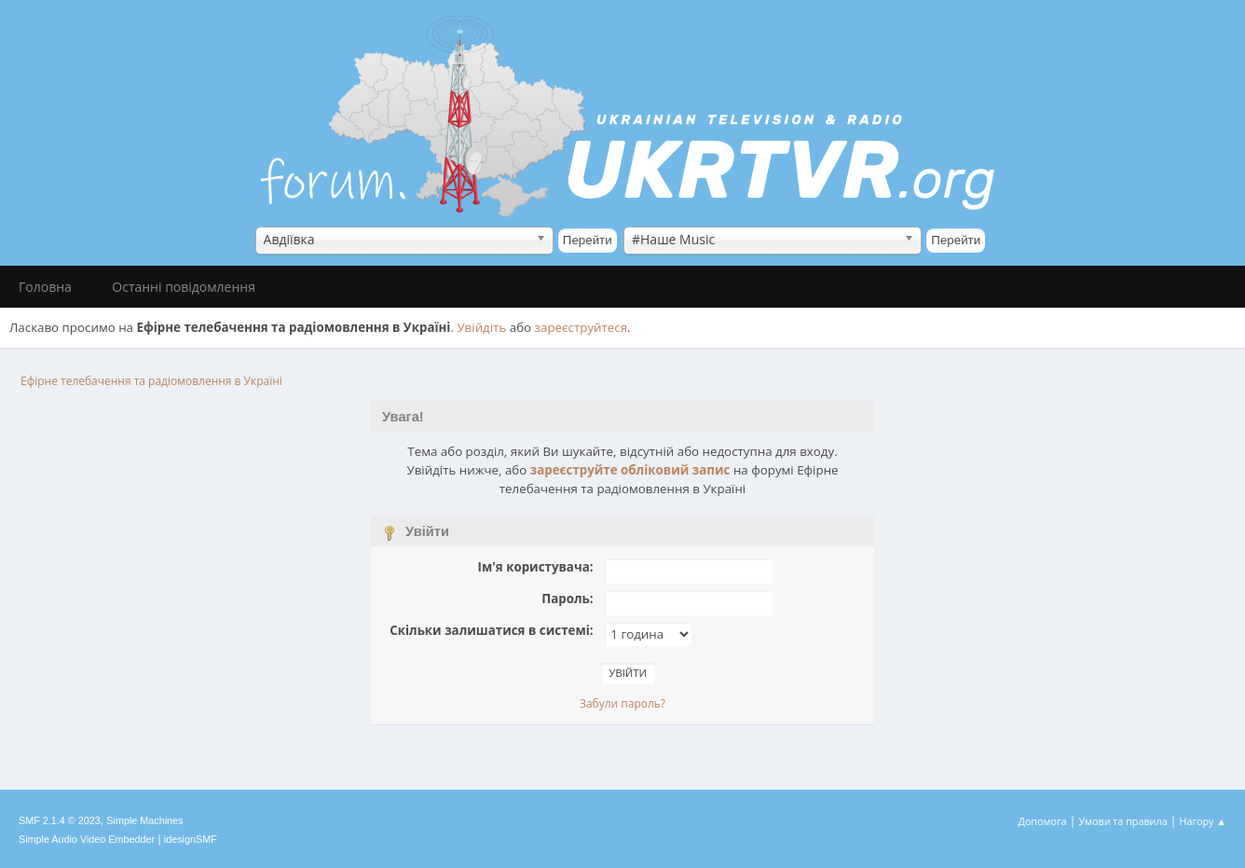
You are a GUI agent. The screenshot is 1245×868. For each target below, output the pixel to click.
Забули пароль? (622, 703)
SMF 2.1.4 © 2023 (60, 820)
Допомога (1043, 821)
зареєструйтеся (581, 327)
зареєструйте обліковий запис (630, 470)
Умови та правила (1122, 821)
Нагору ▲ (1202, 821)
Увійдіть (481, 327)
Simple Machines (144, 820)
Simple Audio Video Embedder (87, 839)
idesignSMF (190, 839)
